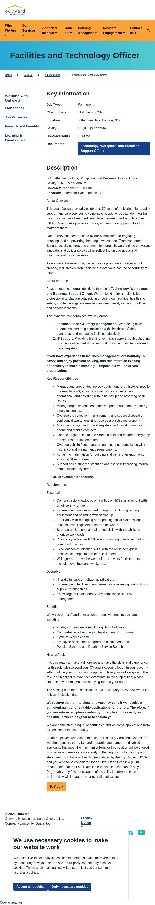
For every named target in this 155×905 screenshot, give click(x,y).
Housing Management (87, 30)
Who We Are (10, 28)
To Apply (56, 786)
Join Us (68, 30)
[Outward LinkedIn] (129, 832)
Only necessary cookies (69, 886)
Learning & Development (15, 138)
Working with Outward (16, 98)
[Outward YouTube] (141, 832)
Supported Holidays (49, 30)
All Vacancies (52, 75)
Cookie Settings (12, 902)
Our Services (29, 28)
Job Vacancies (16, 117)
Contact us (136, 30)
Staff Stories (14, 108)
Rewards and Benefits (22, 126)
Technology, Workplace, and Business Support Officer (110, 148)
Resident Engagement (112, 30)
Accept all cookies (30, 886)
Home (8, 75)
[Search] (148, 30)
